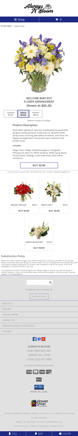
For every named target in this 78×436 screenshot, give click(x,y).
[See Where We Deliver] (39, 296)
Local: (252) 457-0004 (39, 359)
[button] (39, 387)
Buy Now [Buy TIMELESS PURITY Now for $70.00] (54, 210)
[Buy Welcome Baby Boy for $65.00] (39, 165)
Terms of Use (57, 426)
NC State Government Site (49, 422)
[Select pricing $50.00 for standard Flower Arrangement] (10, 113)
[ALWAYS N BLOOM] (39, 13)
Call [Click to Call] (13, 433)
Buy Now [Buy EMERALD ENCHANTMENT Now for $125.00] (39, 247)
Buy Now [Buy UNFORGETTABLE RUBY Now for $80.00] (23, 210)
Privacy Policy (21, 426)
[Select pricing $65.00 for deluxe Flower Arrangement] (23, 113)
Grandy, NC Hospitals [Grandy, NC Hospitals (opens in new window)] (42, 413)
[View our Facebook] (35, 340)
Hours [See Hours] (65, 433)
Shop (19, 19)
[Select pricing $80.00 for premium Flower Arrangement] (35, 113)
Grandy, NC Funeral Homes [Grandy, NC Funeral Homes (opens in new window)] (17, 413)
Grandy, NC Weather (25, 422)
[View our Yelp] (43, 340)
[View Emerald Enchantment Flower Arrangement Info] (39, 228)
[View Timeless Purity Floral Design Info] (54, 191)
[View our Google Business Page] (39, 340)
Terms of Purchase (39, 426)
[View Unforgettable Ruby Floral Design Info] (24, 191)
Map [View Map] (39, 433)
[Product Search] (39, 282)
